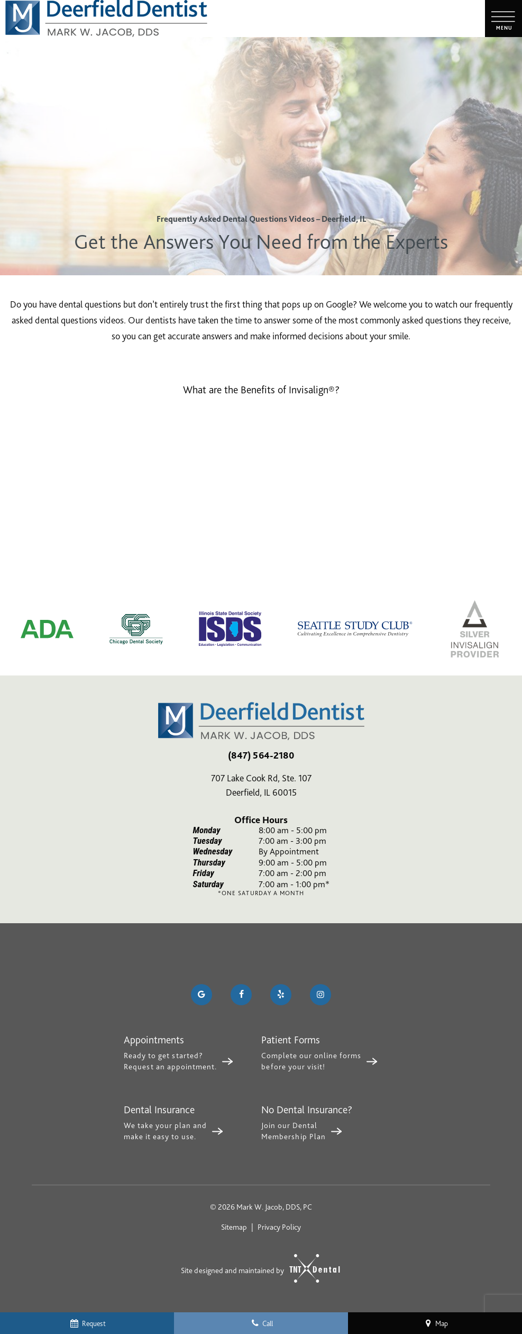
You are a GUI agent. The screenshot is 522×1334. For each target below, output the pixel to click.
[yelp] (280, 994)
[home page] (106, 18)
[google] (201, 994)
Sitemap (234, 1227)
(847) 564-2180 (261, 755)
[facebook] (241, 994)
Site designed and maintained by (256, 1268)
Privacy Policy (279, 1227)
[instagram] (320, 994)
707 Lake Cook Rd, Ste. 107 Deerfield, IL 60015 (261, 785)
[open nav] (503, 19)
